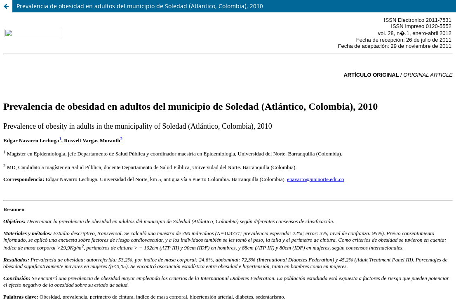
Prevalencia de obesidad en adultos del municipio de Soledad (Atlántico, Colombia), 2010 (139, 6)
